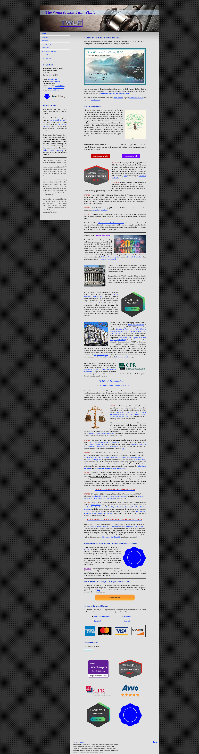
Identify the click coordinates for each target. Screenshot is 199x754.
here (125, 176)
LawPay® (97, 621)
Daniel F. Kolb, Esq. (138, 457)
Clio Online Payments (102, 616)
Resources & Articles (123, 357)
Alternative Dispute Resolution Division (100, 433)
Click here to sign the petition (111, 537)
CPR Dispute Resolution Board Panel (114, 385)
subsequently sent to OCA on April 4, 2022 (110, 468)
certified (86, 549)
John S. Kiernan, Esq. (122, 457)
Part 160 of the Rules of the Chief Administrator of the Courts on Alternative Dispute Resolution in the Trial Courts (128, 414)
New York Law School (108, 259)
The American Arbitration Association (111, 223)
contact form (54, 90)
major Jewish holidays (57, 120)
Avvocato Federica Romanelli (118, 496)
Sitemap (81, 742)
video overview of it (136, 98)
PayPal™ (127, 616)
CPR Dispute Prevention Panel (111, 381)
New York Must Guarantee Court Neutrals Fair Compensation (115, 445)
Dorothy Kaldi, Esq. (98, 496)
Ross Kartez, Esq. (108, 457)
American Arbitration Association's (101, 295)
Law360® (134, 444)
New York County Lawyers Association (104, 442)
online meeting (96, 505)
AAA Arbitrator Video (100, 156)
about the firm (118, 98)
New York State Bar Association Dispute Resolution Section (108, 507)
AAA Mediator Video (131, 156)
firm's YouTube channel (136, 325)
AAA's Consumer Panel (100, 210)
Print (76, 742)
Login (155, 742)
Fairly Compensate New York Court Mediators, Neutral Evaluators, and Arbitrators (117, 526)
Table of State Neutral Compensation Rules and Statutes (113, 497)
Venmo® (127, 621)
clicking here (140, 459)
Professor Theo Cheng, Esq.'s (110, 257)
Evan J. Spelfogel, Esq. (94, 459)
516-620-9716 (52, 79)
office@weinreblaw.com (56, 88)
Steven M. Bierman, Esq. (92, 457)
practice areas (95, 100)
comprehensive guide (101, 355)
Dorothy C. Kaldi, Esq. (96, 444)
